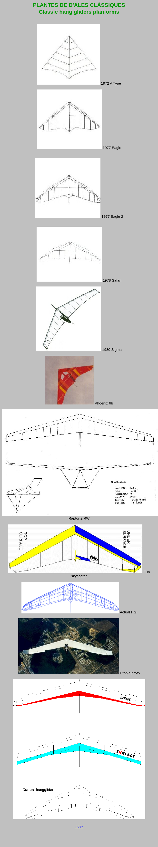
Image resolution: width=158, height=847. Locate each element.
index (79, 829)
